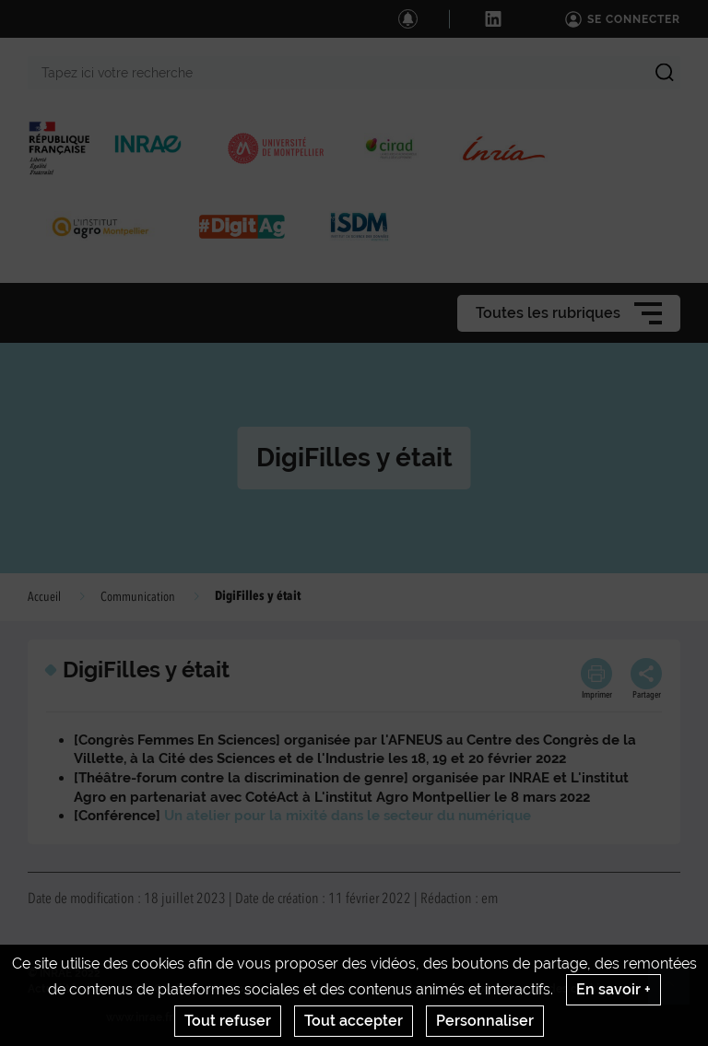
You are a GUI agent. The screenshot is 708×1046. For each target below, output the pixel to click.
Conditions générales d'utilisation (401, 988)
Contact (118, 988)
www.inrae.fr (139, 1017)
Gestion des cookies (558, 988)
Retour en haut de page (677, 992)
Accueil (44, 597)
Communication (137, 597)
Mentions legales (252, 988)
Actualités (55, 988)
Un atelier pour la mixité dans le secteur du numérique (347, 815)
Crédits (173, 988)
